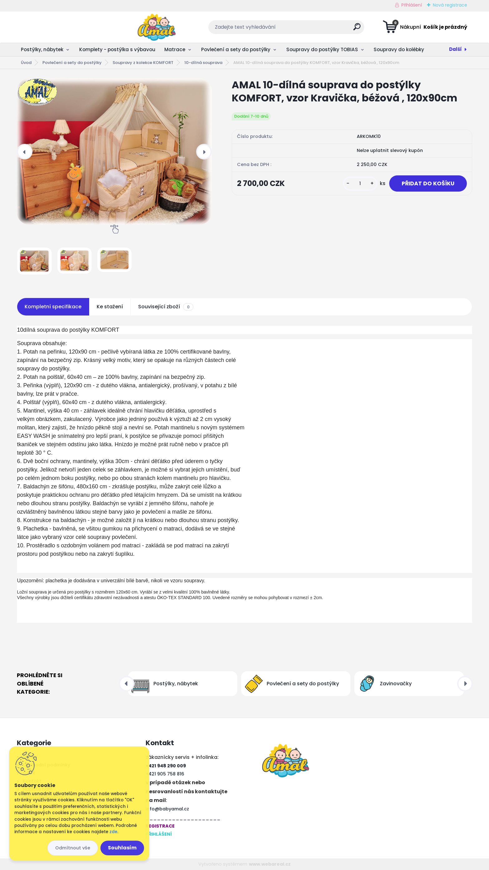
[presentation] (24, 151)
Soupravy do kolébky (399, 49)
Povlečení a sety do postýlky (235, 49)
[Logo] (55, 27)
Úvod (26, 63)
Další (455, 49)
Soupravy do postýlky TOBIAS (322, 49)
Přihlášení (411, 5)
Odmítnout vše (72, 848)
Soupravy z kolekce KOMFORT (143, 63)
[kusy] (360, 184)
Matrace (174, 49)
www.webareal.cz (270, 864)
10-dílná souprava (203, 63)
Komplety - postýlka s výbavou (117, 49)
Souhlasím (122, 847)
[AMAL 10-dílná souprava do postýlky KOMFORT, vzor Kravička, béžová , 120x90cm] (114, 151)
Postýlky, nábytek (42, 49)
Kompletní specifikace (53, 306)
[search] (306, 29)
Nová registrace (450, 5)
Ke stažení (110, 306)
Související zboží (165, 306)
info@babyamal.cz (167, 809)
